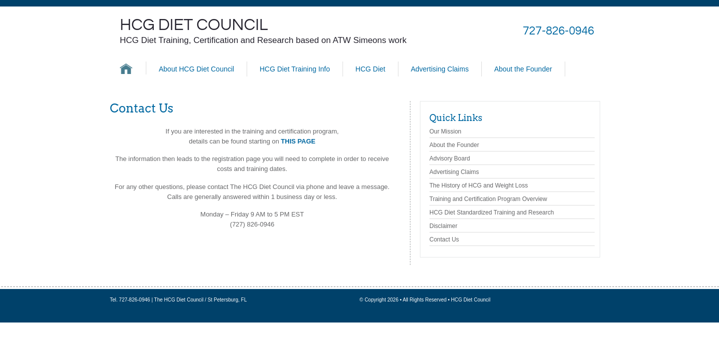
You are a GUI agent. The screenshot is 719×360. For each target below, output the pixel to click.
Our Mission (445, 131)
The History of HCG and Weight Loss (478, 185)
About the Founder (523, 69)
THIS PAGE (298, 141)
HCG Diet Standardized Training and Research (491, 212)
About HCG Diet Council (196, 69)
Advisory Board (449, 158)
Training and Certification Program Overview (488, 199)
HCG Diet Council (194, 25)
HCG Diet (370, 69)
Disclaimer (443, 226)
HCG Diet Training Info (295, 69)
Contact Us (444, 239)
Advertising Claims (440, 69)
